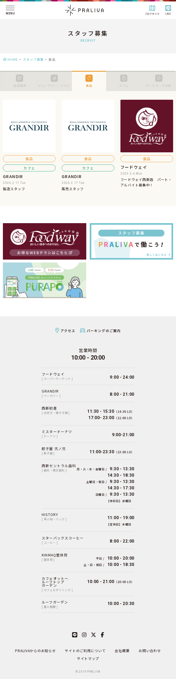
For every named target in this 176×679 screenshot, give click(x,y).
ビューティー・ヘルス (54, 81)
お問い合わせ (150, 650)
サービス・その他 (158, 81)
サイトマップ (88, 658)
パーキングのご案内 (104, 330)
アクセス (68, 330)
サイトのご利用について (85, 650)
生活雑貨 (19, 81)
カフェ (124, 81)
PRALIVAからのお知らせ (35, 650)
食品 (89, 81)
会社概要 (122, 650)
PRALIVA (93, 671)
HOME (13, 59)
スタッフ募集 (33, 59)
